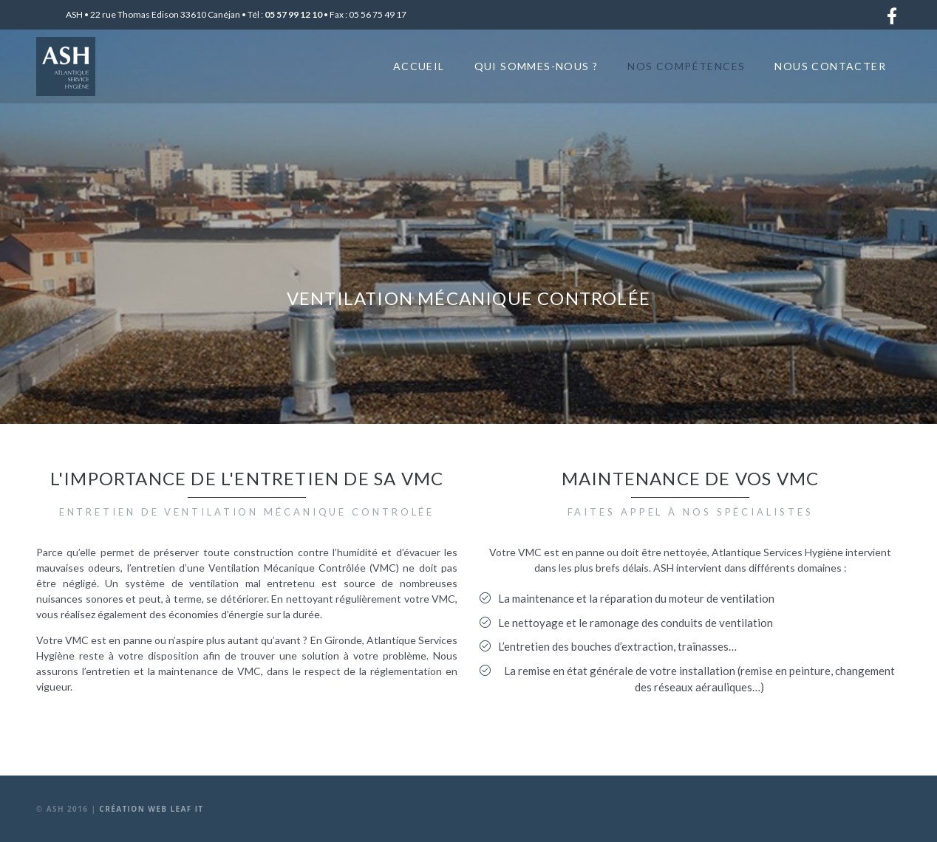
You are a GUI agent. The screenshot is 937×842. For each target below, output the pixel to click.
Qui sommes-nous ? (536, 66)
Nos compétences (686, 66)
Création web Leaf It (151, 809)
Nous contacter (830, 66)
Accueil (419, 66)
